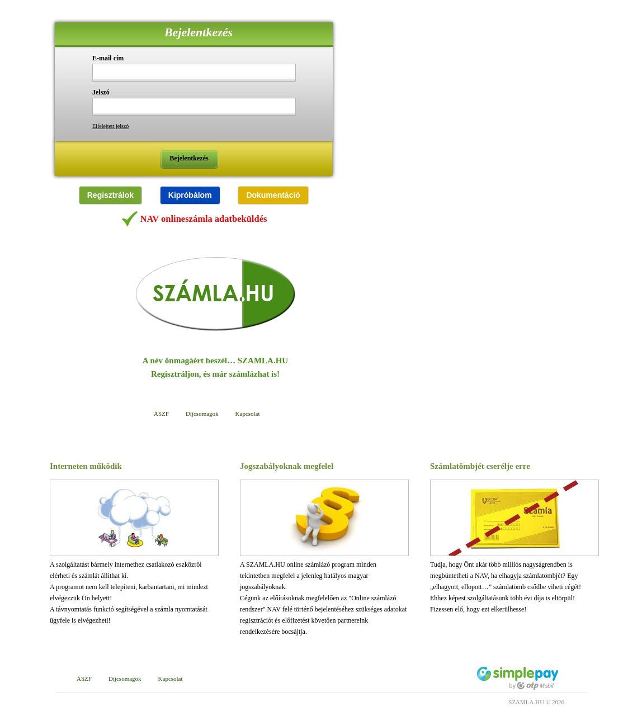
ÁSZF (161, 413)
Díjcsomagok (202, 413)
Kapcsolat (247, 413)
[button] (110, 195)
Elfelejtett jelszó (110, 126)
